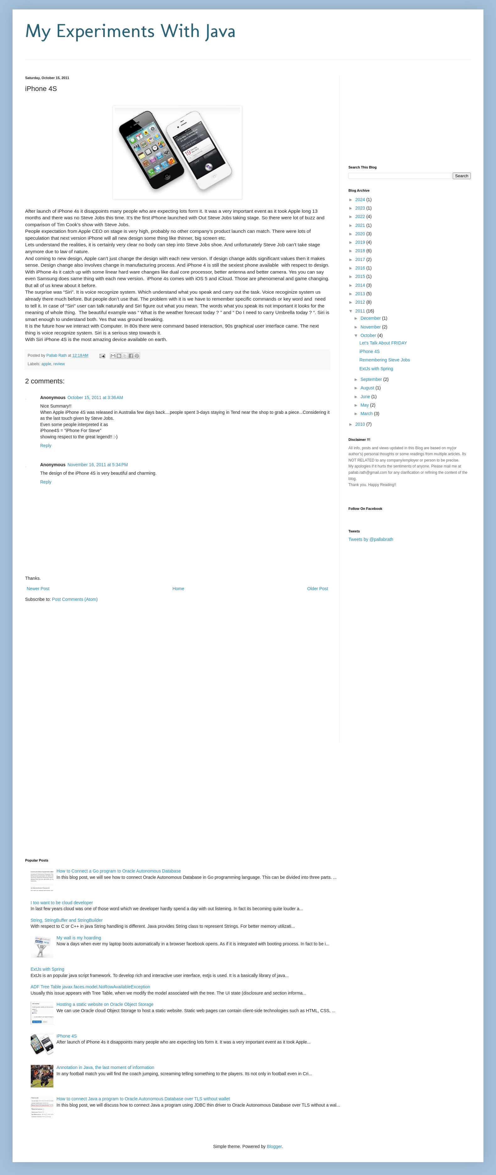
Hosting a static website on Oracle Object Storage (105, 1004)
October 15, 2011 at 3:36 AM (95, 397)
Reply (45, 445)
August (367, 387)
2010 (360, 424)
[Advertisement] (98, 62)
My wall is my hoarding (79, 937)
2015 (360, 276)
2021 (360, 225)
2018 (360, 250)
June (365, 396)
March (367, 413)
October (368, 335)
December (371, 318)
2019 (360, 242)
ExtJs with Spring (376, 368)
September (371, 379)
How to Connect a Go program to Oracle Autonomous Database (119, 870)
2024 (360, 199)
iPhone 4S (369, 351)
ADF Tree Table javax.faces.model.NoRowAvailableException (90, 986)
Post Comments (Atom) (75, 599)
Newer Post (38, 588)
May (365, 405)
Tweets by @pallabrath (370, 539)
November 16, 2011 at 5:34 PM (97, 464)
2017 (360, 259)
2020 (360, 233)
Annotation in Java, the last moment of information (105, 1067)
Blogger (274, 1146)
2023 (360, 208)
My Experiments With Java (130, 30)
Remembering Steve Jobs (384, 359)
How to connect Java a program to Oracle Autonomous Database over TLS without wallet (143, 1098)
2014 (360, 285)
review (59, 364)
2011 (360, 310)
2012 (360, 302)
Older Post (317, 588)
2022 (360, 216)
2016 (360, 267)
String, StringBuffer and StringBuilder (67, 920)
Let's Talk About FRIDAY (383, 342)
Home (178, 588)
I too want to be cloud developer (62, 902)
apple (46, 364)
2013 (360, 293)
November (371, 326)
